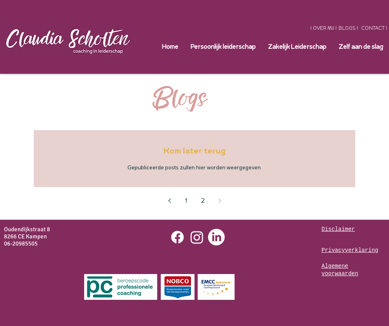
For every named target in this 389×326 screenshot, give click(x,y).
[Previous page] (169, 201)
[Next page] (219, 201)
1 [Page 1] (186, 201)
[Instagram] (197, 237)
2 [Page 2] (203, 201)
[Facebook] (177, 237)
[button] (297, 47)
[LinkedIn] (216, 237)
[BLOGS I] (348, 28)
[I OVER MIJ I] (323, 28)
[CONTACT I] (374, 28)
